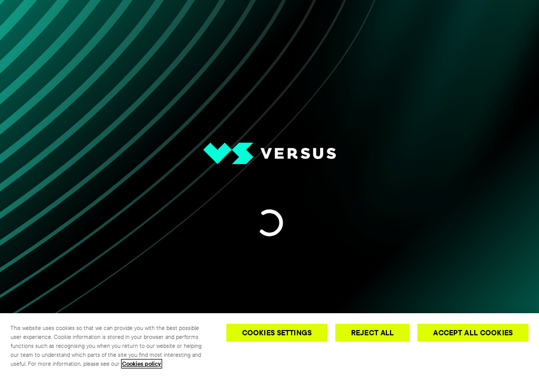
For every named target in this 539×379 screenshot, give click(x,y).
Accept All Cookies (473, 332)
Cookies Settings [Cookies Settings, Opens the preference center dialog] (277, 332)
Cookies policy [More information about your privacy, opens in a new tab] (141, 363)
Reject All (372, 332)
